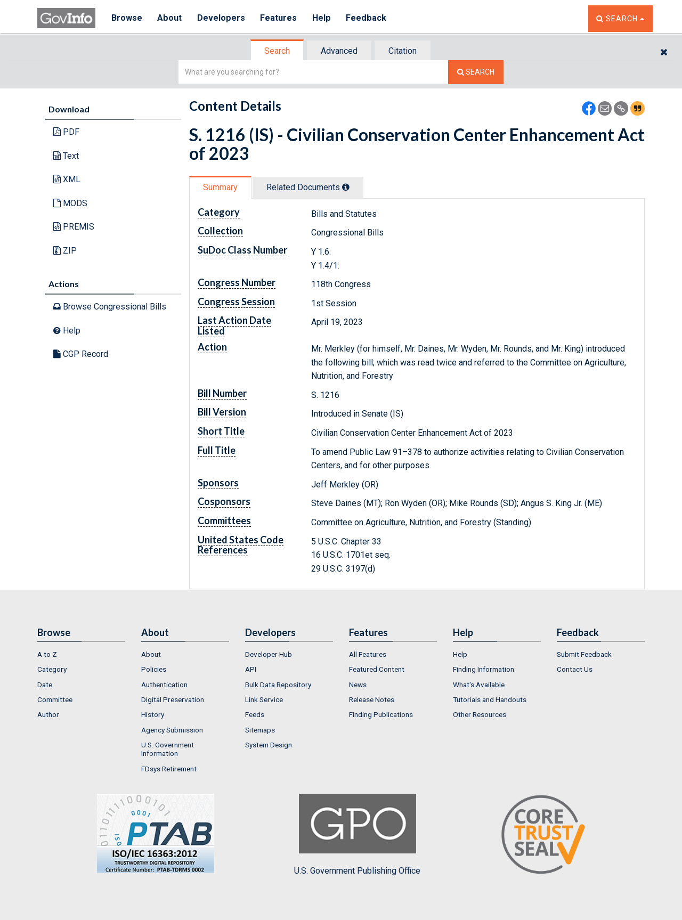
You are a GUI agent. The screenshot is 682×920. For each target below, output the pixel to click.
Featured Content (376, 669)
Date (44, 684)
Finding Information (483, 669)
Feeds (254, 714)
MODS (70, 203)
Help (323, 18)
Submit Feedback (584, 654)
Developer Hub (268, 654)
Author (48, 714)
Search (277, 51)
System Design (268, 744)
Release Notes (371, 699)
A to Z (47, 654)
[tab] (277, 50)
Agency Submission (172, 730)
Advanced (339, 51)
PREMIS (73, 227)
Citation (402, 51)
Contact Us (574, 669)
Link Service (264, 699)
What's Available (479, 684)
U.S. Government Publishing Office (357, 835)
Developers (222, 18)
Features (280, 18)
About (170, 18)
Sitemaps (260, 730)
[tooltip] (346, 187)
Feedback (368, 18)
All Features (367, 654)
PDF (66, 132)
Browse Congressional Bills (109, 307)
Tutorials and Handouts (489, 699)
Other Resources (479, 714)
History (152, 714)
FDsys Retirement (169, 768)
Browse (126, 18)
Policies (153, 669)
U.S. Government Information (167, 749)
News (358, 684)
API (250, 669)
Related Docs (308, 187)
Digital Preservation (172, 699)
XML (66, 179)
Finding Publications (381, 714)
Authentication (164, 684)
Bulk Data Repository (278, 684)
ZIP (65, 251)
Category (52, 669)
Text (66, 156)
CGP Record (80, 354)
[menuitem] (81, 654)
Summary (220, 187)
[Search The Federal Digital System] (476, 72)
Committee (54, 699)
